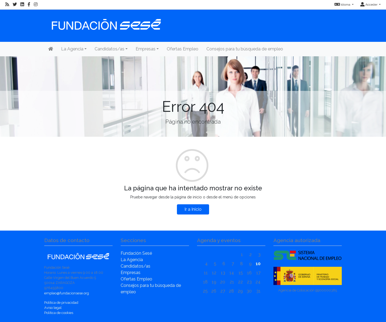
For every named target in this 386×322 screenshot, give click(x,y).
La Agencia (132, 259)
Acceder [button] (369, 4)
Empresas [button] (145, 48)
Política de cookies (58, 313)
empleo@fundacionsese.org (66, 293)
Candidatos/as (135, 266)
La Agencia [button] (72, 48)
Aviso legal (53, 308)
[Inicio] (105, 21)
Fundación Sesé (136, 253)
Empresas (130, 272)
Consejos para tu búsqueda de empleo (244, 48)
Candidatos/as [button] (109, 48)
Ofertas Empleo (182, 48)
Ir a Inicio (193, 209)
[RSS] (7, 4)
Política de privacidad (61, 303)
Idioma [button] (343, 4)
